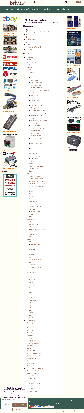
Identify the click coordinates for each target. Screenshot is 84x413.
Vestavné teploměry (36, 100)
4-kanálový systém (35, 244)
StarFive (31, 315)
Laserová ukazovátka (34, 204)
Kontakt (29, 42)
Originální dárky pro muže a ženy (43, 9)
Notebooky (30, 323)
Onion (30, 290)
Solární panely (34, 158)
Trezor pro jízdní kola (62, 9)
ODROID (31, 312)
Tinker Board (32, 300)
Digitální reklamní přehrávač (34, 353)
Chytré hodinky (33, 201)
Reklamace (28, 34)
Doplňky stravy (31, 388)
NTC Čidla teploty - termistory (38, 113)
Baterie (31, 163)
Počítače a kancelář (23, 9)
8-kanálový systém (35, 247)
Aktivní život (32, 376)
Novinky (29, 60)
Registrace (38, 2)
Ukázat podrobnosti (7, 404)
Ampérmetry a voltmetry (37, 115)
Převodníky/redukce (36, 125)
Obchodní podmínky (31, 39)
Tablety (31, 196)
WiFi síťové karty (33, 340)
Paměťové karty (31, 350)
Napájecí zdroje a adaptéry (36, 166)
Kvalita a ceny (29, 49)
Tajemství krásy (33, 378)
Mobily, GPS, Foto (31, 219)
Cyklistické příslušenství (35, 206)
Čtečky (30, 171)
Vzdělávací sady (35, 141)
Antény (32, 75)
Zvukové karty (31, 333)
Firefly (30, 292)
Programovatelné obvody (37, 138)
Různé (30, 216)
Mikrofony (30, 345)
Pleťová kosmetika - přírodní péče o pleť (37, 371)
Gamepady (31, 232)
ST (29, 287)
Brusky (32, 214)
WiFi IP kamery (33, 252)
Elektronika (9, 9)
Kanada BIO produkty (32, 373)
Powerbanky (32, 199)
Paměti (29, 328)
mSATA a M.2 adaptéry (34, 343)
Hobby (29, 173)
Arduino (31, 307)
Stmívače (31, 72)
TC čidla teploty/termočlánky (38, 110)
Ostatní (32, 151)
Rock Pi (31, 295)
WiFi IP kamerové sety (34, 242)
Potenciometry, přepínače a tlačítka (40, 90)
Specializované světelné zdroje (37, 181)
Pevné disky (30, 330)
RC (31, 148)
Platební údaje (30, 37)
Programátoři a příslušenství (38, 128)
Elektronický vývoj (33, 123)
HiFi (30, 189)
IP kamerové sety (33, 249)
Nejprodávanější (31, 62)
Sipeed (31, 310)
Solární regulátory (35, 156)
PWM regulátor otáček (36, 85)
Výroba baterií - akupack (35, 176)
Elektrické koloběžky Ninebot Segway (38, 186)
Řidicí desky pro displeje (37, 143)
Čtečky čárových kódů (32, 366)
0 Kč (78, 2)
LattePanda (32, 297)
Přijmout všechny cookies (19, 404)
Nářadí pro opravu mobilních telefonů (38, 229)
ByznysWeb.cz (77, 411)
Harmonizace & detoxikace (36, 381)
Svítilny (31, 191)
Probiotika (31, 386)
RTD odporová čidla (36, 108)
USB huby (29, 361)
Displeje (33, 146)
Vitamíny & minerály (34, 383)
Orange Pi (31, 277)
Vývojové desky (31, 275)
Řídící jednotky (34, 95)
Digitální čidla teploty (36, 105)
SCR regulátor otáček (36, 82)
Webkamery (30, 270)
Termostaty (33, 103)
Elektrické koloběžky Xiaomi (36, 178)
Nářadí (30, 221)
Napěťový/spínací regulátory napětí (40, 93)
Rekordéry (31, 257)
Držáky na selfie (33, 234)
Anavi (30, 305)
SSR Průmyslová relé (36, 130)
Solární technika (33, 153)
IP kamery (31, 254)
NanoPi (31, 282)
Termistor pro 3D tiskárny (35, 267)
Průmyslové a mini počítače (34, 356)
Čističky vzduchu (31, 65)
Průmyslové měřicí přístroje (38, 118)
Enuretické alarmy (35, 211)
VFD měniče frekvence (36, 87)
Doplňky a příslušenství (35, 259)
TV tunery (29, 325)
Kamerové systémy (32, 239)
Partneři (28, 44)
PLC (30, 70)
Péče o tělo (32, 209)
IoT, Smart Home (35, 133)
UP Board (31, 285)
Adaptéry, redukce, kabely (33, 358)
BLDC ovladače (34, 80)
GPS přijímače (32, 227)
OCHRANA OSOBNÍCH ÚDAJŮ (33, 47)
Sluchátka (29, 348)
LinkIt (30, 302)
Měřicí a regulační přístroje (36, 98)
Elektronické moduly (36, 135)
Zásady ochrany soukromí (8, 399)
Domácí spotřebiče (32, 272)
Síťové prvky (30, 335)
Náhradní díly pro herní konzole (37, 184)
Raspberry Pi (32, 280)
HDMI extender (31, 363)
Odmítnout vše (19, 409)
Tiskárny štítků (32, 264)
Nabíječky (31, 161)
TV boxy (31, 194)
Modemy (31, 338)
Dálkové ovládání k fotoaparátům (37, 237)
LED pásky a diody (33, 168)
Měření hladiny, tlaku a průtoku (39, 120)
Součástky (29, 67)
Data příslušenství (33, 224)
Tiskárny (29, 262)
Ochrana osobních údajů (35, 400)
